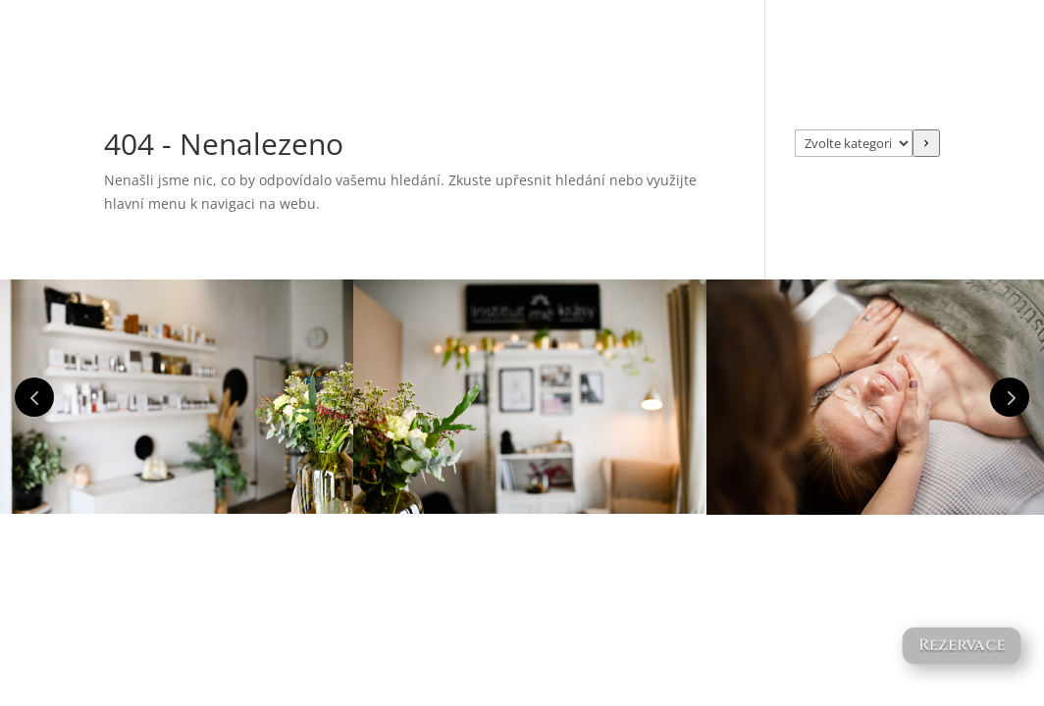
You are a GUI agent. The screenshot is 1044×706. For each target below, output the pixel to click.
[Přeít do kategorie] (926, 143)
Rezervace (961, 645)
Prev (34, 397)
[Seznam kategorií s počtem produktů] (854, 143)
